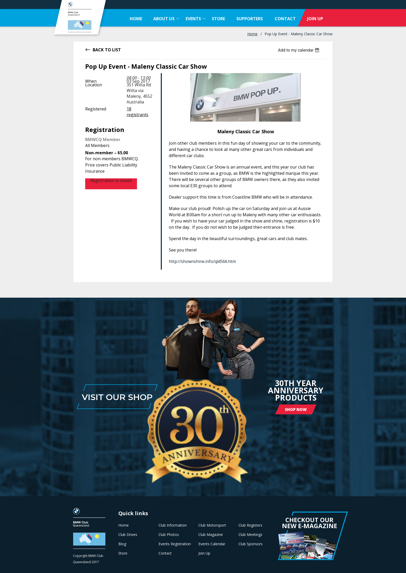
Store (122, 553)
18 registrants (137, 111)
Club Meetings (250, 534)
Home (252, 33)
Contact (165, 553)
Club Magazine (210, 534)
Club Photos (168, 534)
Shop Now (296, 409)
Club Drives (127, 534)
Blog (122, 544)
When (91, 81)
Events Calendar (211, 544)
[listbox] (299, 50)
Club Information (172, 525)
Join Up (204, 553)
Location (93, 85)
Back (98, 49)
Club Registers (250, 525)
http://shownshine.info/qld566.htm (202, 261)
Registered (95, 109)
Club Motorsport (212, 525)
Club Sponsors (250, 544)
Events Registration (174, 544)
